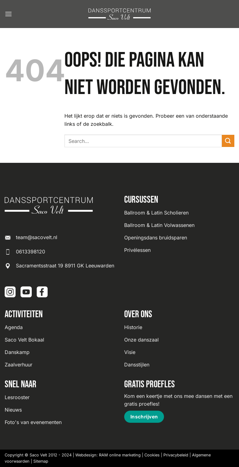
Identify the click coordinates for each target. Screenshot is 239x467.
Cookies (152, 455)
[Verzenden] (228, 141)
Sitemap (40, 461)
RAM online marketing (120, 455)
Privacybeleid (175, 455)
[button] (8, 13)
